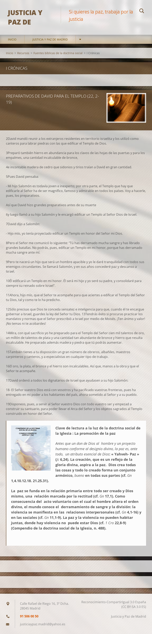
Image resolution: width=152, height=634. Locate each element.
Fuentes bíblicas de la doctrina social (58, 53)
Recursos (23, 53)
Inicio (12, 39)
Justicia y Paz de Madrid (50, 39)
